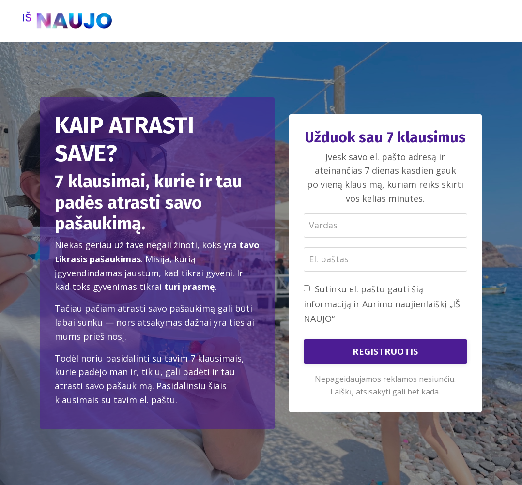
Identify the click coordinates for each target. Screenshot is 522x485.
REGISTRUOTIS (385, 351)
